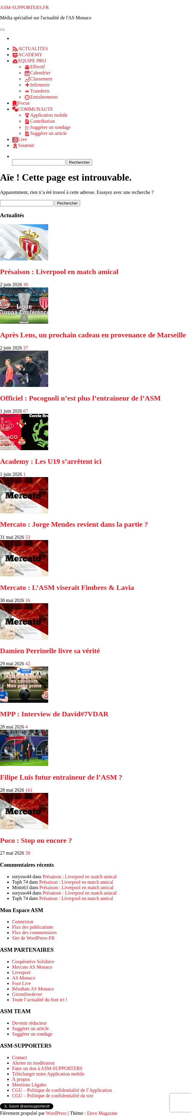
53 (27, 537)
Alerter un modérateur (33, 1062)
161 (29, 790)
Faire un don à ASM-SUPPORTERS (47, 1068)
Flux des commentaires (34, 932)
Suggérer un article (30, 1028)
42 (27, 663)
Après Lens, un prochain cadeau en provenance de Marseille (93, 335)
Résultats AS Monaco (33, 988)
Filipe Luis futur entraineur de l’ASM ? (61, 777)
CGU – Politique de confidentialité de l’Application (62, 1090)
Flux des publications (32, 927)
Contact (19, 1057)
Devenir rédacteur (29, 1023)
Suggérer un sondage (32, 1033)
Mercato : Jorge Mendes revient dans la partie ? (74, 524)
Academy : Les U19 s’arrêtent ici (51, 461)
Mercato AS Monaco (32, 967)
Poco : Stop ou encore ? (36, 840)
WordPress (56, 1113)
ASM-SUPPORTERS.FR (24, 7)
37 (25, 347)
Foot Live (21, 983)
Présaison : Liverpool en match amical (59, 272)
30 (25, 284)
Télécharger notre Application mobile (48, 1073)
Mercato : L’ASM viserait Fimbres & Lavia (67, 587)
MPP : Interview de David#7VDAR (54, 714)
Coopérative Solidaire (33, 961)
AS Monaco (23, 977)
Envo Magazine (102, 1113)
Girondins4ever (27, 994)
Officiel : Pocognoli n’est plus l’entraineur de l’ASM (80, 398)
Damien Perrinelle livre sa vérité (50, 651)
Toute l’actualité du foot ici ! (39, 999)
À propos (21, 1079)
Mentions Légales (29, 1084)
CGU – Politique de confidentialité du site (52, 1095)
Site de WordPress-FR (33, 938)
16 (27, 600)
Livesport (21, 972)
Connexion (22, 921)
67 (25, 411)
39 (27, 853)
